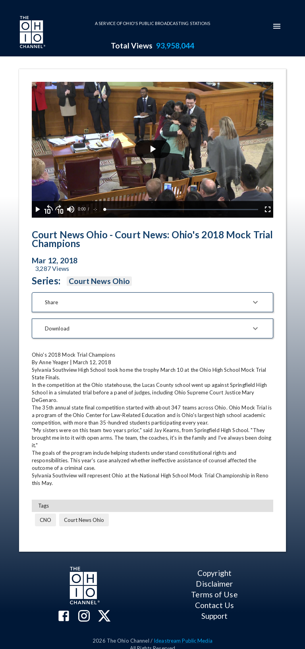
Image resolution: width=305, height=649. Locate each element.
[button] (152, 302)
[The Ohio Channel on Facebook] (64, 616)
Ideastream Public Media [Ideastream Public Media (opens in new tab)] (183, 640)
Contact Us (214, 605)
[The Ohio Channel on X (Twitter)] (104, 616)
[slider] (181, 209)
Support (214, 616)
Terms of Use (214, 594)
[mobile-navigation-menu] (277, 26)
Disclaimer (214, 583)
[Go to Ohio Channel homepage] (31, 33)
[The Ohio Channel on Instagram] (84, 616)
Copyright (214, 573)
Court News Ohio (99, 281)
